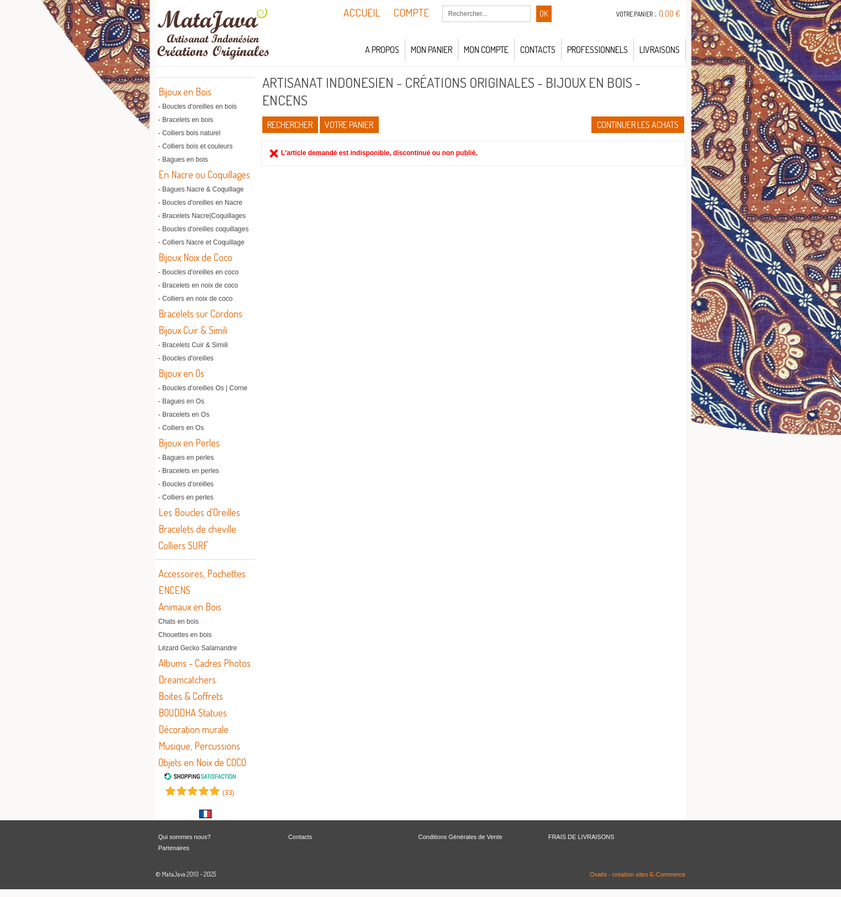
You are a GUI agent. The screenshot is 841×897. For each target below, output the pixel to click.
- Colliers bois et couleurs (195, 146)
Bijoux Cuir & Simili (193, 330)
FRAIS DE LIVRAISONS (581, 837)
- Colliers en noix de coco (195, 298)
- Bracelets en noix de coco (198, 285)
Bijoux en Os (181, 373)
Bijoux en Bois (184, 92)
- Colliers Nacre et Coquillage (201, 242)
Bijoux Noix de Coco (195, 257)
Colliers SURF (183, 545)
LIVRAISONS (659, 49)
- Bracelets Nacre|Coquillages (202, 216)
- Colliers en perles (186, 497)
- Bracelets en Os (184, 414)
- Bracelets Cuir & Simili (193, 345)
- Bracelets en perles (188, 471)
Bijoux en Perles (189, 443)
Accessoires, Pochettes (202, 573)
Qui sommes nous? (184, 837)
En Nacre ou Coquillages (204, 174)
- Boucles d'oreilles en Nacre (200, 202)
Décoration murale (193, 729)
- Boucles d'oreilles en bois (197, 106)
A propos (382, 49)
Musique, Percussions (199, 746)
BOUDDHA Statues (192, 713)
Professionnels (597, 49)
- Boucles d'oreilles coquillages (203, 229)
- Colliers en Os (181, 428)
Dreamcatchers (187, 679)
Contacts (538, 49)
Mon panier (431, 49)
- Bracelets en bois (185, 120)
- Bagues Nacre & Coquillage (201, 189)
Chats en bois (178, 621)
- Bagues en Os (181, 401)
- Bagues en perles (186, 457)
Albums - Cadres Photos (204, 663)
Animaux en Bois (189, 607)
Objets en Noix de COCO (202, 762)
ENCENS (174, 590)
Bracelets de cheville (197, 529)
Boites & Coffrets (190, 696)
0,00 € (669, 13)
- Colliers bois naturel (189, 133)
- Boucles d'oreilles (186, 358)
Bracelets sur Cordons (200, 313)
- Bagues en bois (183, 159)
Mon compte (486, 49)
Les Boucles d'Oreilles (199, 512)
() (228, 793)
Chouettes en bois (185, 635)
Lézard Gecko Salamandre (197, 648)
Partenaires (173, 848)
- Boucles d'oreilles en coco (198, 272)
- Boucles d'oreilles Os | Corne (202, 388)
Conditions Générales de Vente (460, 837)
